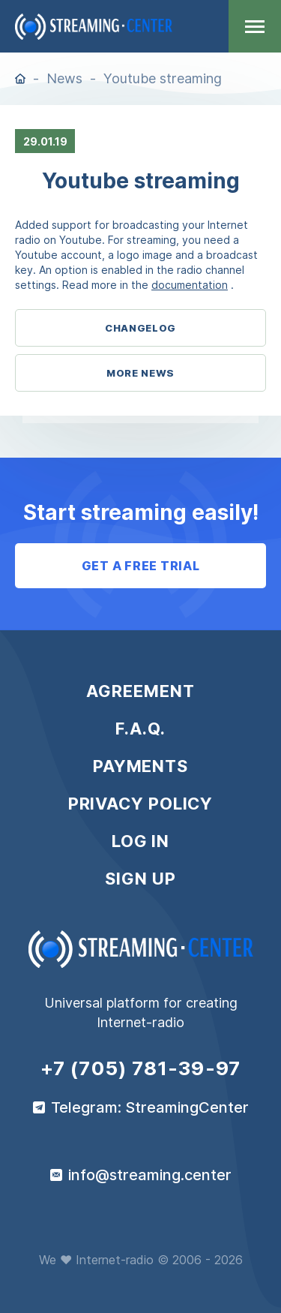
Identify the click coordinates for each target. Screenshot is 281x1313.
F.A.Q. (140, 728)
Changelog (140, 328)
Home (20, 79)
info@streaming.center (150, 1175)
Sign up (140, 878)
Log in (140, 841)
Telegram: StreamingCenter (150, 1107)
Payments (140, 766)
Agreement (140, 691)
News (64, 78)
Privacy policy (141, 803)
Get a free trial (141, 565)
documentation (189, 284)
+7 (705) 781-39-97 (140, 1068)
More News (140, 373)
